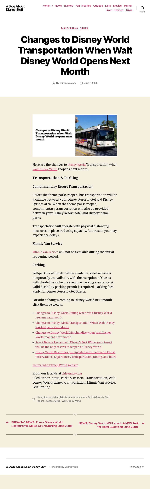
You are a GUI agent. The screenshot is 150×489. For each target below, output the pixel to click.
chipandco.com (67, 83)
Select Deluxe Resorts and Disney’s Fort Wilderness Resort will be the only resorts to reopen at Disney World (72, 347)
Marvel (99, 10)
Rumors (78, 5)
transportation (53, 410)
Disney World (77, 165)
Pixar (109, 10)
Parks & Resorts (97, 406)
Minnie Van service (71, 406)
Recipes (118, 10)
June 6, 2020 (91, 83)
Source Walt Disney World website (58, 375)
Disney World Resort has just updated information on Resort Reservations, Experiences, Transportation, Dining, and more (74, 361)
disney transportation (48, 406)
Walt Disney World (55, 170)
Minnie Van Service (47, 253)
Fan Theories (93, 5)
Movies (127, 5)
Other (85, 28)
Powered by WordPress (66, 480)
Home (56, 5)
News (68, 5)
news (85, 406)
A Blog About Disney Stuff (16, 7)
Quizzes (108, 5)
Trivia (129, 10)
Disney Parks (69, 28)
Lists (118, 5)
